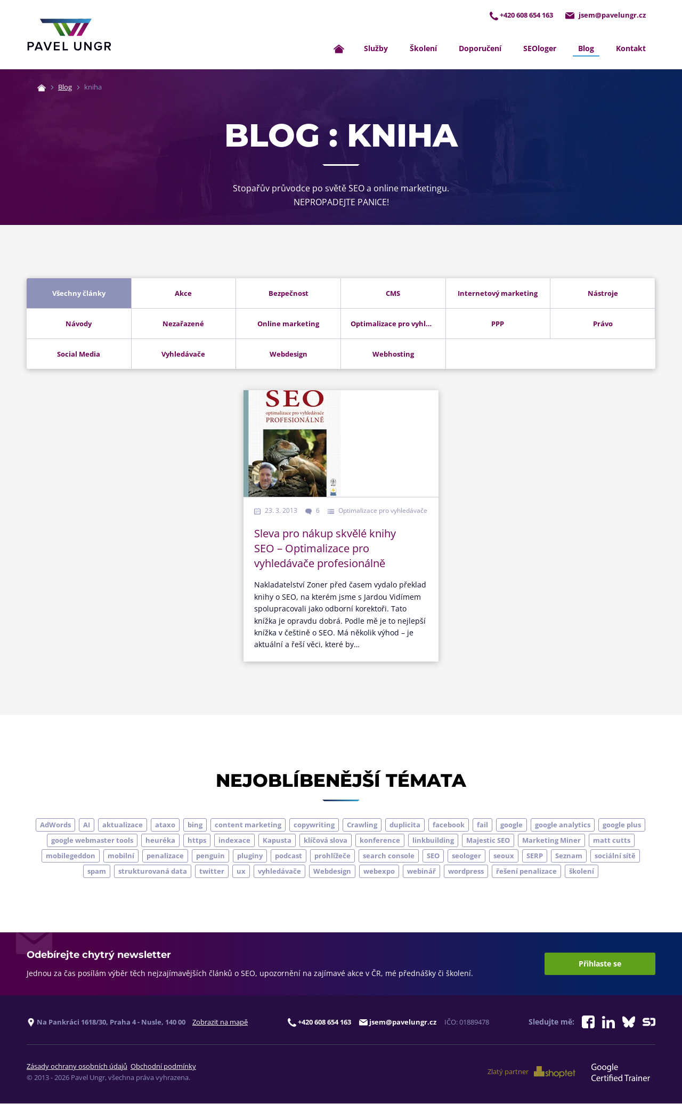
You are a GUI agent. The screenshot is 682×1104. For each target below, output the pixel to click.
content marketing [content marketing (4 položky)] (248, 825)
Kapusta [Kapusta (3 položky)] (277, 840)
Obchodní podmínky (163, 1066)
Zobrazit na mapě (220, 1022)
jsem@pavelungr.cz (605, 15)
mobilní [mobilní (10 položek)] (121, 856)
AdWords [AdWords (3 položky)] (55, 825)
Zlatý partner (531, 1072)
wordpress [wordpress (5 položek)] (466, 871)
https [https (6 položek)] (197, 840)
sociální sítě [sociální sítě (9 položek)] (615, 856)
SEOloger (539, 49)
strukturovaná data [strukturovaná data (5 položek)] (152, 871)
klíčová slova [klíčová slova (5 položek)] (325, 840)
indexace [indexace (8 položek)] (234, 840)
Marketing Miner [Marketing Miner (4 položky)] (551, 840)
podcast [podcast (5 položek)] (288, 856)
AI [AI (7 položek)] (86, 825)
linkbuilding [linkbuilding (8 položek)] (433, 840)
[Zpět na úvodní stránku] (69, 35)
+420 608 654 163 (521, 15)
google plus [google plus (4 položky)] (622, 825)
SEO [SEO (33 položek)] (433, 856)
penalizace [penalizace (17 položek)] (165, 856)
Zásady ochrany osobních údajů (77, 1066)
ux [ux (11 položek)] (241, 871)
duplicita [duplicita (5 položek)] (404, 825)
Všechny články (78, 294)
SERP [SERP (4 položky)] (534, 856)
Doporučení (480, 49)
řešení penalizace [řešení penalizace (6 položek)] (526, 871)
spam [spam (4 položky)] (96, 871)
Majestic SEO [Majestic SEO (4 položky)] (488, 840)
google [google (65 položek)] (511, 825)
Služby (376, 49)
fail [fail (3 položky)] (482, 825)
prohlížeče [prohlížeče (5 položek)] (332, 856)
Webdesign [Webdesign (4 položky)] (332, 871)
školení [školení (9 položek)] (581, 871)
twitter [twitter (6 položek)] (211, 871)
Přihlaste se (600, 964)
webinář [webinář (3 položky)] (421, 871)
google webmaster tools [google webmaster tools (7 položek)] (92, 840)
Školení (423, 49)
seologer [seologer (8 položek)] (466, 856)
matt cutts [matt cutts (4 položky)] (611, 840)
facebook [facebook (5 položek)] (449, 825)
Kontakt (631, 49)
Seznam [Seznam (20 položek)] (568, 856)
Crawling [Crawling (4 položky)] (362, 825)
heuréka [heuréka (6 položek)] (160, 840)
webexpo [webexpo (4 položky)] (379, 871)
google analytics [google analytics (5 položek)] (562, 825)
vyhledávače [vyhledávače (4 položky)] (279, 871)
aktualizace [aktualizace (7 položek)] (122, 825)
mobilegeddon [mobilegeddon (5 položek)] (70, 856)
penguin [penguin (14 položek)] (210, 856)
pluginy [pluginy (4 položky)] (250, 856)
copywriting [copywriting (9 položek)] (314, 825)
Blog (586, 49)
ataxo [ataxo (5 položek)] (165, 825)
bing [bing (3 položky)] (195, 825)
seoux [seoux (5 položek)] (503, 856)
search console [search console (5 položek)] (389, 856)
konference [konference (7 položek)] (380, 840)
